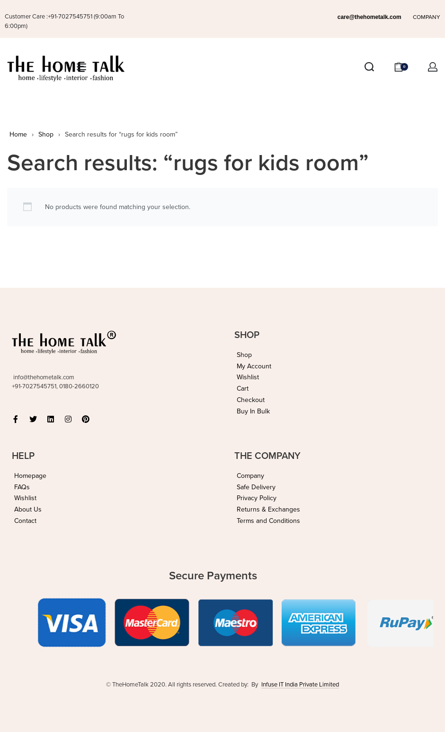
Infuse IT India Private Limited (300, 684)
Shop (45, 134)
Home (18, 134)
